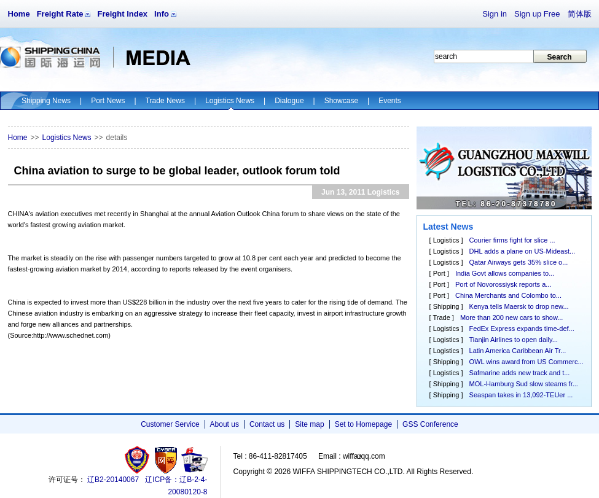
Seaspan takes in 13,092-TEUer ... (521, 395)
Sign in (494, 13)
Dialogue (289, 100)
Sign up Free (537, 13)
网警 (166, 459)
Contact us (266, 424)
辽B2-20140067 (113, 479)
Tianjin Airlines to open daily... (513, 339)
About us (224, 424)
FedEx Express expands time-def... (521, 328)
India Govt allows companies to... (504, 273)
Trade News (165, 100)
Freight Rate (60, 13)
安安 (194, 459)
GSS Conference (430, 424)
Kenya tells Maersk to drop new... (519, 306)
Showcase (341, 100)
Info (161, 13)
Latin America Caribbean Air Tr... (517, 350)
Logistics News (229, 100)
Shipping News (46, 100)
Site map (309, 424)
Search (559, 57)
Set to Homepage (363, 424)
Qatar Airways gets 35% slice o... (518, 262)
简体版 (580, 13)
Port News (108, 100)
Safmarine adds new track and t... (519, 372)
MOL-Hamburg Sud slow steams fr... (523, 383)
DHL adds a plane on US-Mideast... (522, 251)
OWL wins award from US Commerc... (526, 361)
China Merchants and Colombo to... (508, 295)
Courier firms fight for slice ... (512, 240)
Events (389, 100)
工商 (138, 459)
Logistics (446, 240)
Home (19, 13)
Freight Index (122, 13)
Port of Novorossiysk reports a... (503, 284)
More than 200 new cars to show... (511, 317)
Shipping (446, 306)
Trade (441, 317)
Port (439, 273)
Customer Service (170, 424)
